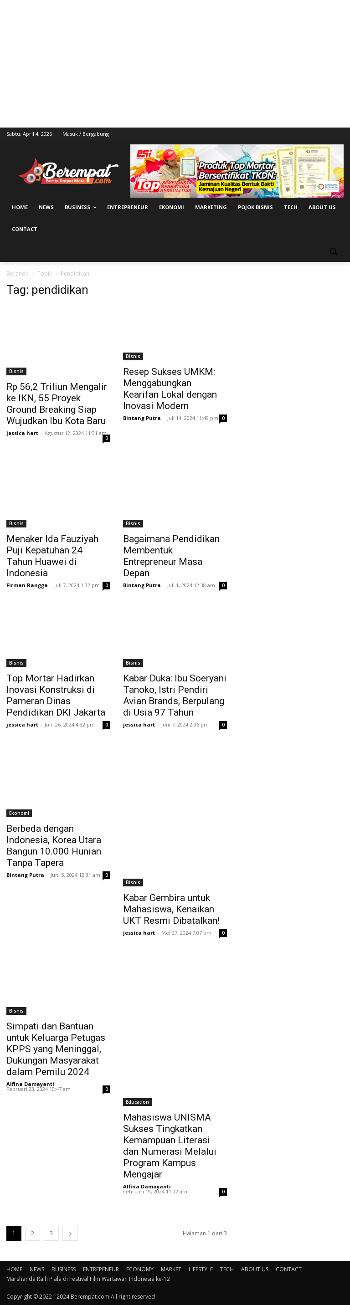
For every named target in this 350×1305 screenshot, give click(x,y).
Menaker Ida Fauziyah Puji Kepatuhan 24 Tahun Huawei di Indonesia (52, 555)
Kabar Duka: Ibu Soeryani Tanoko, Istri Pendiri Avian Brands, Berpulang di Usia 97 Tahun (174, 695)
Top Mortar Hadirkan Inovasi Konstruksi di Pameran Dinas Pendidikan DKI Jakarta (55, 695)
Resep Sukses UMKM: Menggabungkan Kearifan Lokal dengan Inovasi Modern (170, 388)
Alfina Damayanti (30, 1083)
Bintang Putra (142, 418)
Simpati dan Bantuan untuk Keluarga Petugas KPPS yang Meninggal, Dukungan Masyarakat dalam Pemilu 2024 (55, 1049)
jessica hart (22, 433)
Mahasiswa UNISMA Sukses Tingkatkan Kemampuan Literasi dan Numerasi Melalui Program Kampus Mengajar (169, 1146)
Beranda (17, 273)
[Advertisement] (175, 64)
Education (137, 1102)
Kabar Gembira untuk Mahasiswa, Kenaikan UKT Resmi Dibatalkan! (171, 909)
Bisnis (16, 371)
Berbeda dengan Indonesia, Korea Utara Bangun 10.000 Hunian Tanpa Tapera (53, 845)
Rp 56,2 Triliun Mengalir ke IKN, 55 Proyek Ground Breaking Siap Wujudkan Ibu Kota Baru (56, 403)
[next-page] (70, 1233)
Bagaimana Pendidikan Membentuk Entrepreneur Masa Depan (171, 555)
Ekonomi (19, 813)
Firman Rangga (27, 585)
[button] (333, 251)
